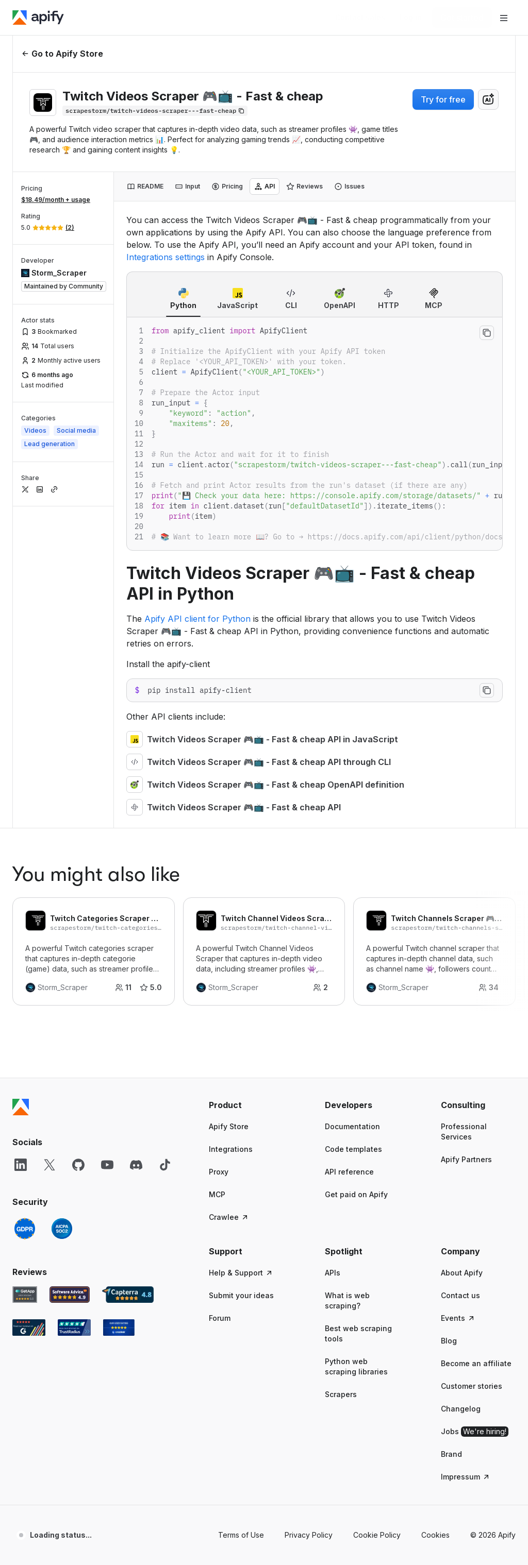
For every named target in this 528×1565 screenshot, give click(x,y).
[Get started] (462, 17)
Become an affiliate (476, 1041)
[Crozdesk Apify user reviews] (119, 1005)
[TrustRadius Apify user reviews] (74, 1005)
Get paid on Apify (356, 872)
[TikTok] (165, 843)
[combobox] (488, 99)
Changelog (461, 1086)
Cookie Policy (377, 1213)
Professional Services (464, 809)
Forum (219, 996)
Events (458, 996)
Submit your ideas (241, 973)
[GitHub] (78, 843)
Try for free (443, 99)
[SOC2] (62, 906)
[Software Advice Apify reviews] (70, 972)
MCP (217, 872)
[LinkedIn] (20, 843)
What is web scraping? (347, 978)
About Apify (462, 950)
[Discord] (136, 843)
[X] (49, 843)
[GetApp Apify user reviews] (24, 972)
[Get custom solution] (360, 17)
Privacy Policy (309, 1213)
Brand (451, 1132)
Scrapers (341, 1072)
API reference (349, 849)
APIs (332, 950)
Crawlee (229, 895)
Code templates (353, 827)
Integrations (231, 827)
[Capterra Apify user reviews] (128, 972)
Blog (449, 1018)
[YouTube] (107, 843)
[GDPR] (24, 906)
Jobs (474, 1109)
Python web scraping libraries (356, 1044)
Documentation (352, 804)
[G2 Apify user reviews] (28, 1005)
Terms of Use (241, 1213)
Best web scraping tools (358, 1011)
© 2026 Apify (493, 1213)
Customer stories (471, 1064)
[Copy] (155, 111)
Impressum (465, 1154)
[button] (246, 783)
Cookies (435, 1213)
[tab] (145, 186)
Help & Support (241, 950)
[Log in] (410, 17)
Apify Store (229, 804)
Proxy (218, 849)
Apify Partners (466, 837)
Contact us (460, 973)
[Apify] (38, 17)
